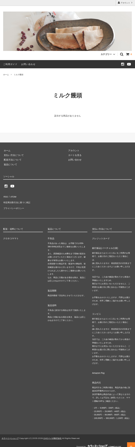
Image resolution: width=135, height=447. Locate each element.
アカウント (125, 2)
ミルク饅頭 (18, 75)
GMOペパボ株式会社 (52, 435)
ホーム (6, 75)
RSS (5, 196)
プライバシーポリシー (14, 205)
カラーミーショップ (10, 435)
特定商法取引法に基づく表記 (17, 201)
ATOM (12, 196)
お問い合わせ (28, 64)
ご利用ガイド (10, 64)
